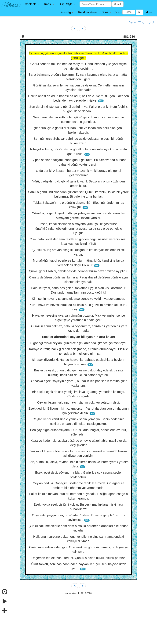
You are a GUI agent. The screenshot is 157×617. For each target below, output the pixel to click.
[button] (31, 4)
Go (139, 12)
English (132, 22)
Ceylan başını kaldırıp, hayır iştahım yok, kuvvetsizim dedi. (78, 402)
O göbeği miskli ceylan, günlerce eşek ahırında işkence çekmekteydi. (78, 343)
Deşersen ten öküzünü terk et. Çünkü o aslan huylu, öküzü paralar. (78, 558)
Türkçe (141, 22)
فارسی (151, 22)
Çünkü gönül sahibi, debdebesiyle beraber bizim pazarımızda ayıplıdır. (78, 271)
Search (117, 4)
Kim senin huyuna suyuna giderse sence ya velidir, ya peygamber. (78, 298)
